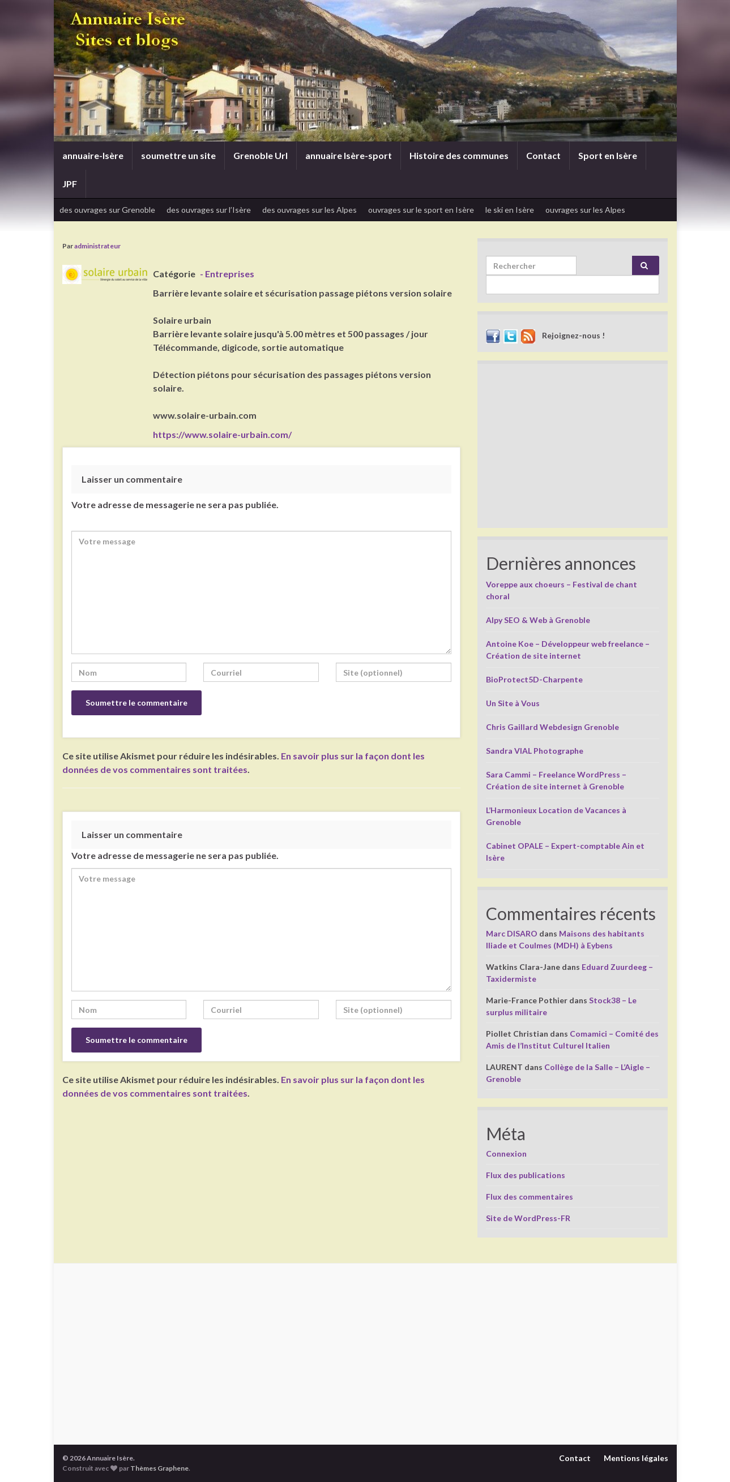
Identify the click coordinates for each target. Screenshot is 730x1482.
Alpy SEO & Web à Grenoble (538, 620)
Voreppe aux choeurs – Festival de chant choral (561, 590)
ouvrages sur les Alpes (585, 209)
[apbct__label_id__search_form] (573, 284)
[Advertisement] (573, 448)
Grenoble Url (260, 155)
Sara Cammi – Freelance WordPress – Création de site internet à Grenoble (556, 780)
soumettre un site (178, 155)
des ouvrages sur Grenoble (107, 209)
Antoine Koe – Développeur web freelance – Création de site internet (568, 649)
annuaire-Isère (92, 155)
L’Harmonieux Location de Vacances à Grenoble (556, 816)
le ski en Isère (509, 209)
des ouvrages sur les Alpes (309, 209)
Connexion (506, 1153)
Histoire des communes (459, 155)
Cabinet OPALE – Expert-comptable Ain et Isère (565, 851)
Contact (543, 155)
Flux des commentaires (529, 1196)
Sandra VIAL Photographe (534, 750)
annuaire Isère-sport (348, 155)
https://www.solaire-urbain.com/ (222, 434)
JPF (69, 183)
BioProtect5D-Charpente (534, 679)
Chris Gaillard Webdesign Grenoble (552, 727)
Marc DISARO (511, 933)
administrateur (97, 246)
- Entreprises (227, 273)
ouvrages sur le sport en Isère (421, 209)
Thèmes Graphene (159, 1468)
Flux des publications (525, 1175)
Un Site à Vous (513, 703)
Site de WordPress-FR (528, 1218)
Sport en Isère (607, 155)
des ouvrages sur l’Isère (209, 209)
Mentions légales (636, 1458)
